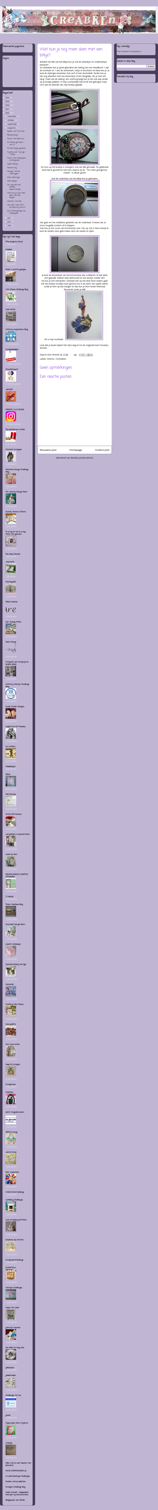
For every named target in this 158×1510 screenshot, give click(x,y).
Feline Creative (11, 601)
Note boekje (12, 181)
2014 (7, 97)
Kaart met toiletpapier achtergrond (16, 159)
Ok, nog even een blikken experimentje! (14, 187)
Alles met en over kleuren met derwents (18, 1464)
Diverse (50, 358)
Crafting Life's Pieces (15, 1004)
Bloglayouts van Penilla (15, 1500)
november (12, 116)
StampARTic (11, 1024)
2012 (7, 105)
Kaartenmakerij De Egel (16, 964)
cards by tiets (11, 854)
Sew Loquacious (12, 1172)
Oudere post (102, 450)
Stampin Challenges (14, 1287)
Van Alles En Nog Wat (15, 1347)
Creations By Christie (14, 1239)
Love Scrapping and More (16, 1220)
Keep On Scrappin (13, 1064)
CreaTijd (9, 1443)
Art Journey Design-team (16, 491)
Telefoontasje (12, 135)
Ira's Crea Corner (13, 1044)
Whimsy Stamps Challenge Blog (17, 685)
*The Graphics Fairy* (14, 241)
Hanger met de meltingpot (13, 172)
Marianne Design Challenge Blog (17, 470)
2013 (7, 101)
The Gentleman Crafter (15, 429)
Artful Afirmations (14, 814)
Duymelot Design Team (15, 924)
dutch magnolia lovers (15, 1112)
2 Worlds (9, 896)
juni (9, 221)
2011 (7, 109)
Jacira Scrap (11, 1152)
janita (8, 1415)
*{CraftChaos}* (12, 369)
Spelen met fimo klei (16, 131)
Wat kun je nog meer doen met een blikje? (16, 195)
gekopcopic (10, 1367)
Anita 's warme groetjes (16, 269)
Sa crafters (11, 746)
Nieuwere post (48, 450)
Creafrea (9, 1092)
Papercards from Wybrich (17, 1423)
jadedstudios (11, 1375)
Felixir (8, 774)
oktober (11, 120)
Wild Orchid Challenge (15, 1192)
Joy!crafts (10, 562)
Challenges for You (13, 1395)
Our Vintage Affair (13, 622)
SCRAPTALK (11, 1267)
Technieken (60, 358)
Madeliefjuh (11, 766)
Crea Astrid (10, 309)
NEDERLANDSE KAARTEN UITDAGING (17, 875)
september (12, 124)
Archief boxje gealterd (16, 148)
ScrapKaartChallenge (14, 1260)
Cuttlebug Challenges (14, 1200)
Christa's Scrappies (14, 449)
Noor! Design (11, 642)
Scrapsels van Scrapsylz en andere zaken (17, 663)
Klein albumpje (13, 177)
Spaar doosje (12, 164)
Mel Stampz (11, 794)
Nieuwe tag (12, 167)
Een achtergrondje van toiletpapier (16, 212)
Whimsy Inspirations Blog (17, 329)
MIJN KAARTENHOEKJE (16, 1470)
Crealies (9, 249)
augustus (12, 128)
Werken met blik (14, 201)
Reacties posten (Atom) (82, 457)
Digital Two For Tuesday (15, 726)
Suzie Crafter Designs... (15, 706)
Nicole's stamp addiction (16, 1481)
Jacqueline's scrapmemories (18, 834)
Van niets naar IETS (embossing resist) (16, 206)
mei (10, 225)
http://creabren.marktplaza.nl (129, 51)
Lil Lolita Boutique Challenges (18, 1476)
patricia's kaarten (13, 1327)
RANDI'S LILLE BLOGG (15, 409)
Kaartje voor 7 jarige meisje (16, 153)
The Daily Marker (13, 554)
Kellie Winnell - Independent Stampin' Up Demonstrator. (17, 1493)
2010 (7, 113)
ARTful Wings (12, 1132)
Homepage (75, 450)
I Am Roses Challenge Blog (17, 289)
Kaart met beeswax (15, 138)
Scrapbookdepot (12, 349)
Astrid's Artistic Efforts (16, 511)
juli (9, 218)
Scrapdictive (11, 1084)
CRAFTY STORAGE (13, 944)
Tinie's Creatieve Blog (14, 904)
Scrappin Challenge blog (15, 1487)
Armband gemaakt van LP (15, 143)
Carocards (10, 984)
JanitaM (9, 389)
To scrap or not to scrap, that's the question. (16, 533)
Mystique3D (11, 582)
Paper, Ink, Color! (12, 1307)
